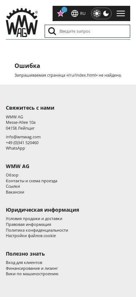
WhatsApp (15, 148)
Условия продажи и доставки (34, 218)
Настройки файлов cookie (31, 235)
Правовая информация (28, 224)
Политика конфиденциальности (37, 230)
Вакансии (15, 192)
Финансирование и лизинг (32, 268)
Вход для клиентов (24, 262)
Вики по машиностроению (32, 273)
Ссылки (13, 186)
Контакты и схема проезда (31, 180)
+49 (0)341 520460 (22, 142)
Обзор (12, 175)
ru (78, 13)
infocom (23, 136)
